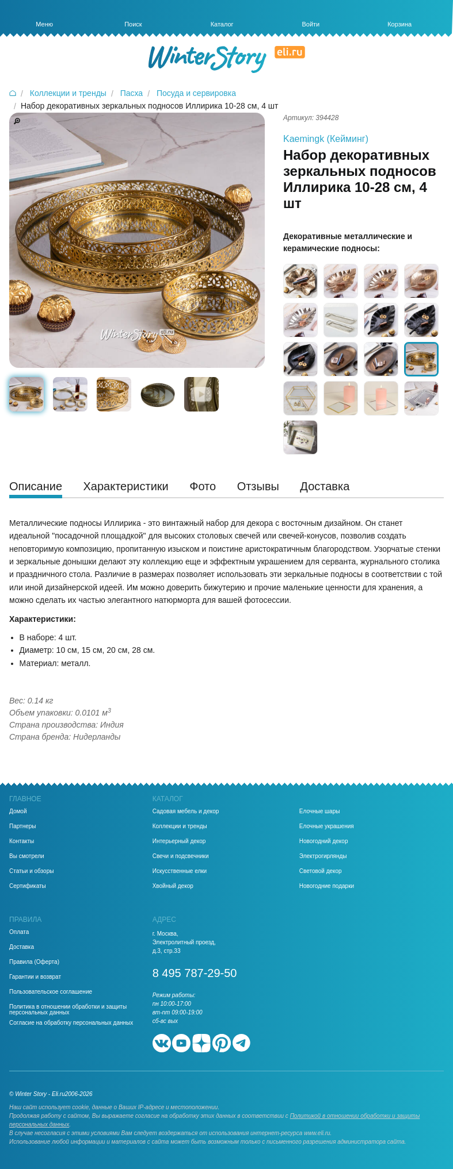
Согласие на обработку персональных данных (71, 1023)
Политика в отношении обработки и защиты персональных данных (68, 1010)
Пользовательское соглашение (50, 992)
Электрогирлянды (323, 856)
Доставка (21, 947)
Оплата (19, 932)
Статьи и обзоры (31, 871)
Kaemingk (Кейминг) (325, 139)
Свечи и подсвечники (181, 856)
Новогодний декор (323, 841)
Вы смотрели (26, 856)
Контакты (21, 841)
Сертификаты (27, 886)
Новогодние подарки (326, 886)
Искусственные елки (180, 871)
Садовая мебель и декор (186, 811)
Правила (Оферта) (34, 962)
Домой (17, 811)
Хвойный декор (173, 886)
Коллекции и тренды (180, 826)
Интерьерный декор (179, 841)
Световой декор (320, 871)
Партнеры (22, 826)
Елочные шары (319, 811)
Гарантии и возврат (35, 977)
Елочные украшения (326, 826)
